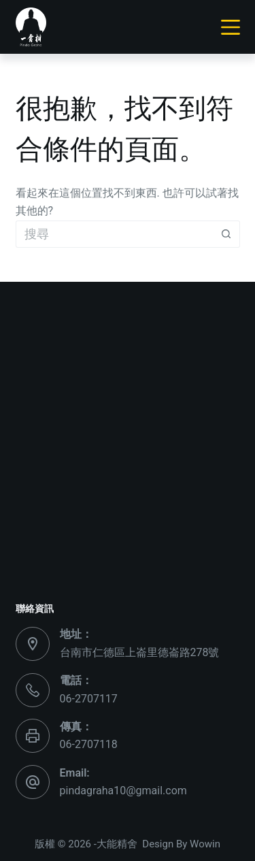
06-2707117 (89, 698)
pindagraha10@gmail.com (123, 790)
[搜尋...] (114, 234)
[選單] (230, 27)
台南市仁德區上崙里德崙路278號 (140, 652)
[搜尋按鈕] (226, 234)
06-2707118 (89, 744)
